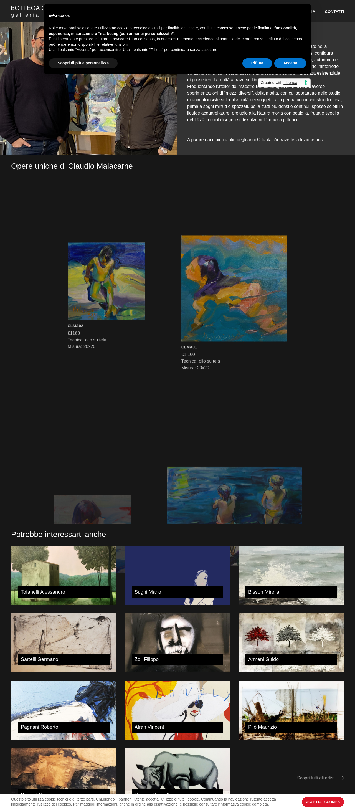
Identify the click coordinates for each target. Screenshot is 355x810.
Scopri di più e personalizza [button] (83, 63)
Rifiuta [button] (257, 63)
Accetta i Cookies (323, 802)
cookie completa (254, 804)
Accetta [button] (290, 63)
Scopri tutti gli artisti (316, 778)
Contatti (334, 11)
